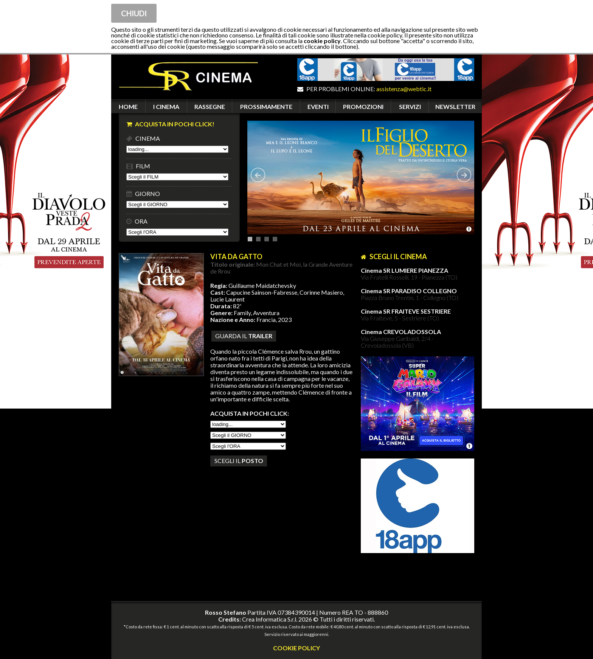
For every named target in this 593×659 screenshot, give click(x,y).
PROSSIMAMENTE (266, 106)
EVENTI (318, 106)
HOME (128, 106)
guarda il (243, 335)
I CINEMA (166, 106)
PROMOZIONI (363, 106)
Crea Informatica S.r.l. (269, 619)
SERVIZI (410, 106)
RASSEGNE (209, 106)
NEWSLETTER (455, 106)
